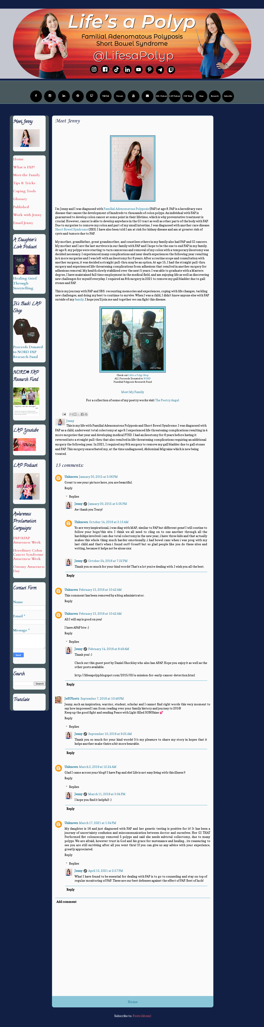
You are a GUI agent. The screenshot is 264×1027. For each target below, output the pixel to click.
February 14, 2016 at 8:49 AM (108, 649)
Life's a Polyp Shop (138, 375)
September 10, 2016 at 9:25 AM (110, 734)
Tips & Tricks (24, 183)
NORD (147, 378)
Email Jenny (23, 222)
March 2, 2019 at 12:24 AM (98, 767)
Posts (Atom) (142, 1016)
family (79, 299)
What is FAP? (24, 167)
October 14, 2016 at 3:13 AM (109, 522)
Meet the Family (26, 175)
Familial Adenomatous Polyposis (126, 209)
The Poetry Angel (167, 400)
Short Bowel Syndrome (71, 229)
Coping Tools (24, 191)
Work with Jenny (27, 214)
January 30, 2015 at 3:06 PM (98, 477)
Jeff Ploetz (72, 698)
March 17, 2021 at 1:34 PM (97, 823)
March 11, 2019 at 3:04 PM (107, 794)
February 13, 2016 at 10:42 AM (100, 590)
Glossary (20, 199)
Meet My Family (132, 392)
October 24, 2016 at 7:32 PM (108, 561)
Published (21, 207)
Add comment (66, 902)
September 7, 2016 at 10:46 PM (102, 698)
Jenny (78, 504)
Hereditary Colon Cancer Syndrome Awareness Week (28, 554)
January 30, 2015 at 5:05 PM (107, 504)
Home (133, 1002)
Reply (68, 488)
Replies (74, 496)
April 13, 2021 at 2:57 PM (105, 871)
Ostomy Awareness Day (29, 569)
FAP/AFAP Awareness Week (27, 540)
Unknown (71, 477)
